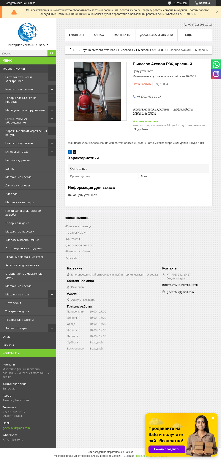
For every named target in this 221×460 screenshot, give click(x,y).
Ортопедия (13, 303)
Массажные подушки (19, 231)
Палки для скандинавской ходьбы (23, 212)
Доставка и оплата (156, 35)
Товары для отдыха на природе (20, 100)
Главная (76, 35)
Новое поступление (19, 89)
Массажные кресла (18, 177)
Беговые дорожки (17, 160)
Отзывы (8, 345)
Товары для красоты (19, 320)
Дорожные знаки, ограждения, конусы (26, 133)
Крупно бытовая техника (98, 50)
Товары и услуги (14, 69)
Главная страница (78, 226)
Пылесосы (125, 50)
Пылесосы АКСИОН (150, 50)
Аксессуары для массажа (22, 265)
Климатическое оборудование (16, 120)
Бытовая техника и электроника (18, 79)
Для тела (11, 194)
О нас (6, 336)
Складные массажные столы (24, 257)
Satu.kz (129, 452)
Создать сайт (14, 3)
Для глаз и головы (17, 185)
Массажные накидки (19, 202)
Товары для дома (17, 223)
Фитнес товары (16, 328)
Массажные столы (17, 294)
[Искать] (51, 53)
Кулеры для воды (17, 152)
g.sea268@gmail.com (16, 428)
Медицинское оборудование (25, 110)
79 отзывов (180, 3)
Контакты (122, 35)
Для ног (10, 168)
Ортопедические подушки (23, 248)
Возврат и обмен (78, 251)
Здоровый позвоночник (22, 240)
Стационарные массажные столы (24, 275)
